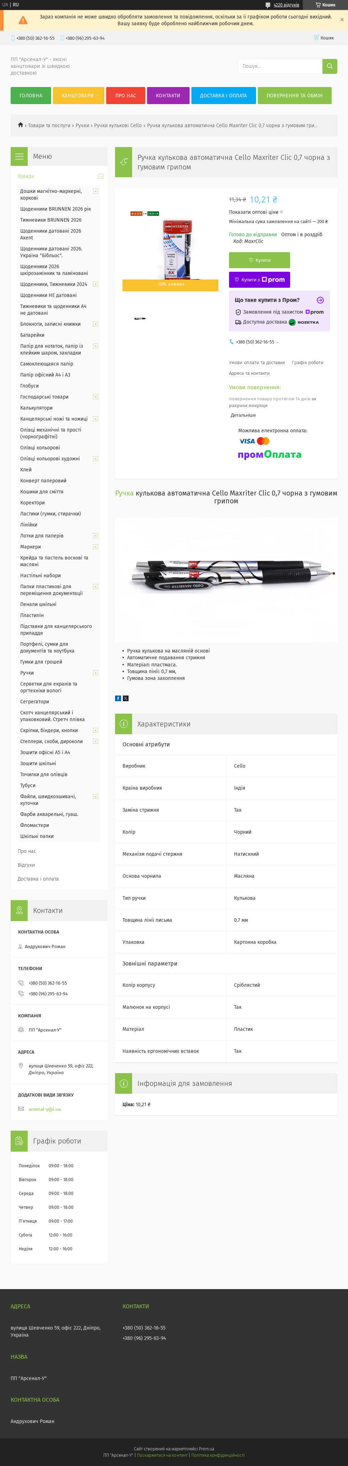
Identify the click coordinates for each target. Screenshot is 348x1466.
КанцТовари (78, 96)
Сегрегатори (34, 702)
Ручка (124, 493)
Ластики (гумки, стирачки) (50, 514)
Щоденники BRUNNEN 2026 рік (55, 209)
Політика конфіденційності (218, 1455)
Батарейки (32, 335)
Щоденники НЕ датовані (48, 295)
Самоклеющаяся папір (46, 364)
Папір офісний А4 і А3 (45, 375)
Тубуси (28, 786)
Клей (26, 470)
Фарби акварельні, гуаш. (49, 814)
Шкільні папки (37, 836)
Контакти (168, 96)
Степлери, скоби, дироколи (51, 742)
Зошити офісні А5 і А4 (45, 753)
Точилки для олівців (43, 775)
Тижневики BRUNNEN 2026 (50, 220)
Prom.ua (206, 1448)
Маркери (30, 547)
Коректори (32, 503)
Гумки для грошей (41, 662)
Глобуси (29, 386)
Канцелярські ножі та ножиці (54, 419)
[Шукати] (329, 66)
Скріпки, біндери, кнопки (49, 730)
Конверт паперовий (43, 481)
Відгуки (26, 865)
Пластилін (32, 615)
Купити (263, 260)
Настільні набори (40, 576)
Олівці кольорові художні (50, 459)
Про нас (125, 96)
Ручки (82, 126)
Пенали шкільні (38, 604)
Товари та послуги (49, 126)
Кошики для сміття (42, 492)
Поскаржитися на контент (162, 1455)
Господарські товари (44, 397)
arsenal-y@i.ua (45, 1109)
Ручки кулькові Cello (118, 126)
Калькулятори (36, 408)
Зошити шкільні (38, 764)
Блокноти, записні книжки (50, 324)
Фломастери (34, 825)
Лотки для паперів (42, 536)
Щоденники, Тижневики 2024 (53, 284)
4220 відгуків (286, 4)
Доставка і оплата (223, 96)
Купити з (262, 280)
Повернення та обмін (295, 96)
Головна (31, 96)
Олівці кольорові (40, 448)
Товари (26, 176)
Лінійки (28, 525)
